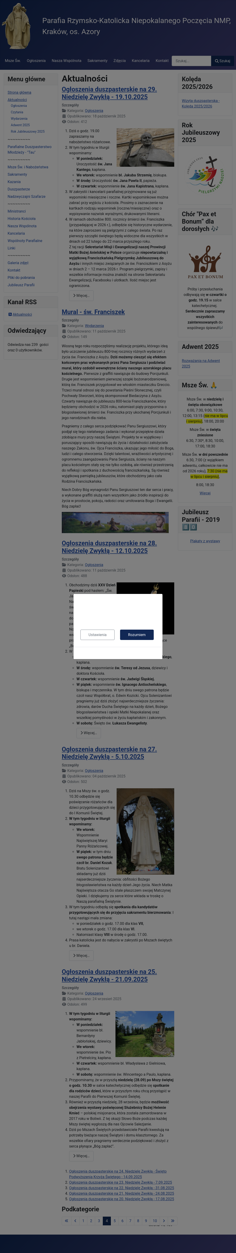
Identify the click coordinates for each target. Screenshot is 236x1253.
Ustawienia (97, 635)
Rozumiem (137, 635)
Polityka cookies (118, 653)
